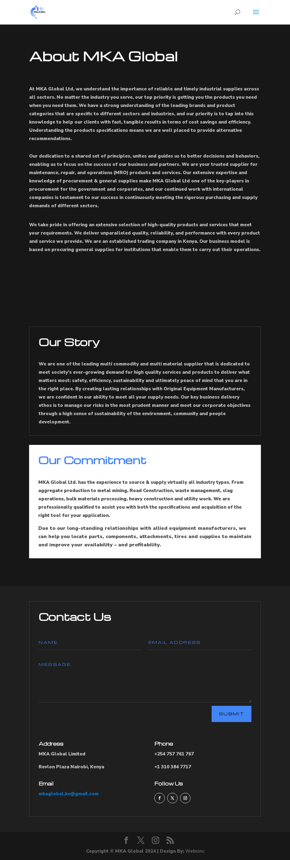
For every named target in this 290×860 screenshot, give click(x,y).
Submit (231, 713)
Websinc (194, 851)
